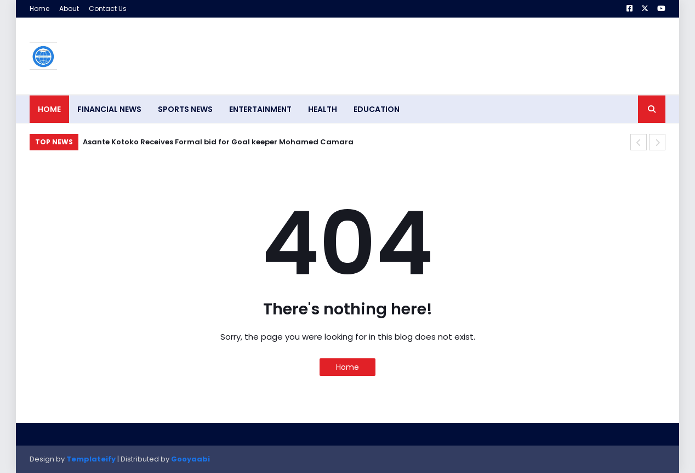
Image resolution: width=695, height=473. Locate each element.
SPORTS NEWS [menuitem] (185, 109)
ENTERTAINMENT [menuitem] (260, 109)
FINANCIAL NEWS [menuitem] (109, 109)
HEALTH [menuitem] (322, 109)
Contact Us (108, 8)
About (69, 8)
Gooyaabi (190, 459)
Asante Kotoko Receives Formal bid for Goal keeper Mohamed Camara (218, 142)
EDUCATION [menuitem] (377, 109)
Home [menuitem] (49, 109)
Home (39, 8)
